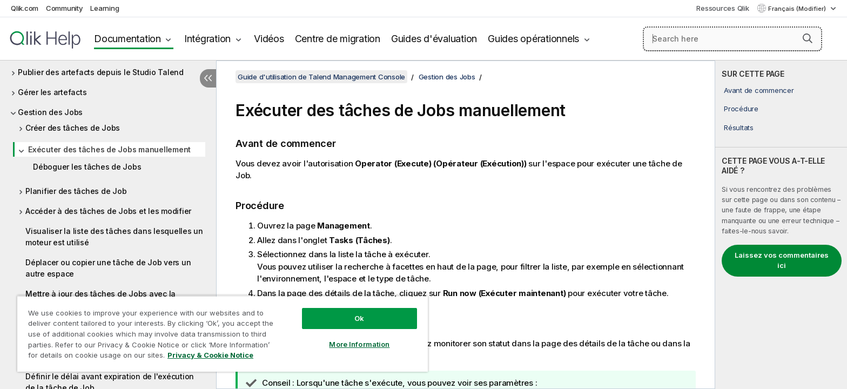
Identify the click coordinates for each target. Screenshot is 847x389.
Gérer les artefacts (52, 92)
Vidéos (269, 38)
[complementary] (781, 225)
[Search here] (733, 39)
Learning (104, 8)
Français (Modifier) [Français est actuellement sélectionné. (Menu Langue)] (798, 8)
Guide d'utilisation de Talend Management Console (321, 76)
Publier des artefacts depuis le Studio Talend (101, 72)
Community (64, 8)
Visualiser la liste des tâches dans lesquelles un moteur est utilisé (114, 236)
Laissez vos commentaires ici (782, 260)
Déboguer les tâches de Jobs (87, 166)
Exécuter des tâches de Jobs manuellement (109, 149)
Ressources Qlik (722, 8)
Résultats (739, 127)
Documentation (127, 38)
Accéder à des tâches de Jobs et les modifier (108, 211)
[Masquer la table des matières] (208, 78)
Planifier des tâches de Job (75, 191)
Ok (359, 318)
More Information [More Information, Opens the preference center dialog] (359, 344)
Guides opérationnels (533, 38)
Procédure (741, 108)
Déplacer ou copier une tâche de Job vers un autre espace (108, 268)
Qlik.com (24, 8)
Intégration (207, 38)
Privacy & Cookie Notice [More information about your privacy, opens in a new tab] (210, 355)
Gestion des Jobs (50, 112)
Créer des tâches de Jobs (72, 127)
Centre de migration (337, 38)
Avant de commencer (759, 90)
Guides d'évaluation (434, 38)
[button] (807, 38)
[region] (222, 334)
